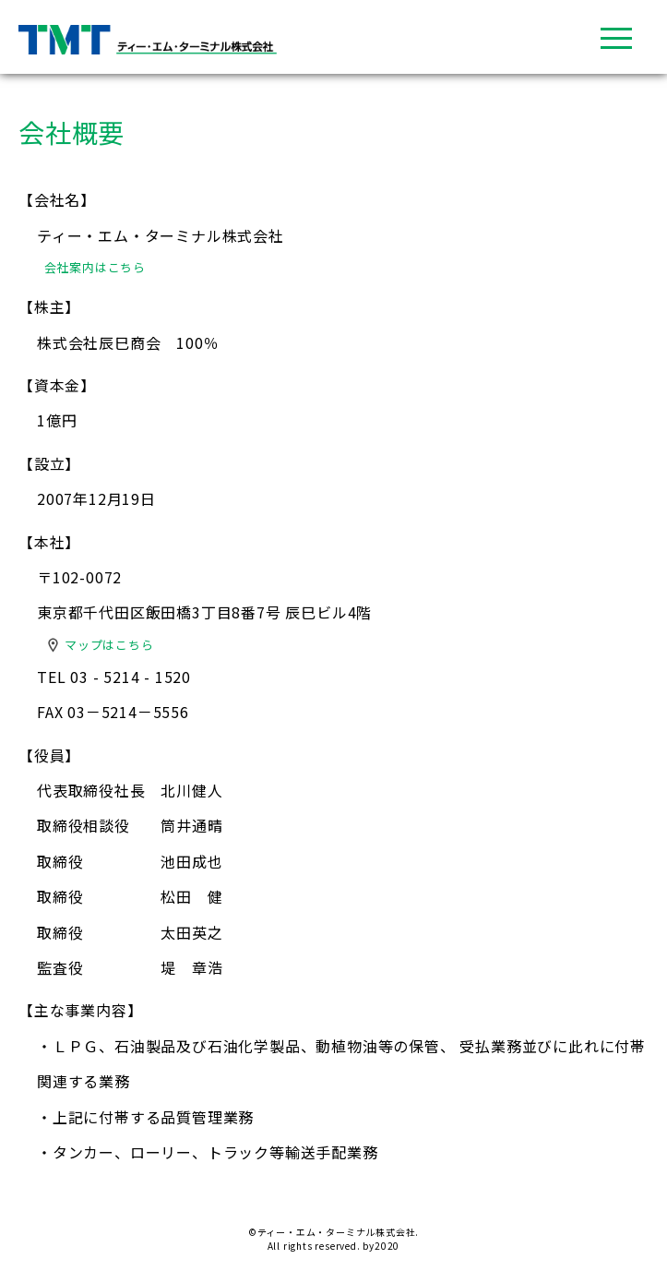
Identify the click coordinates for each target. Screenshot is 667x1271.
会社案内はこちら (95, 267)
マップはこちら (109, 644)
